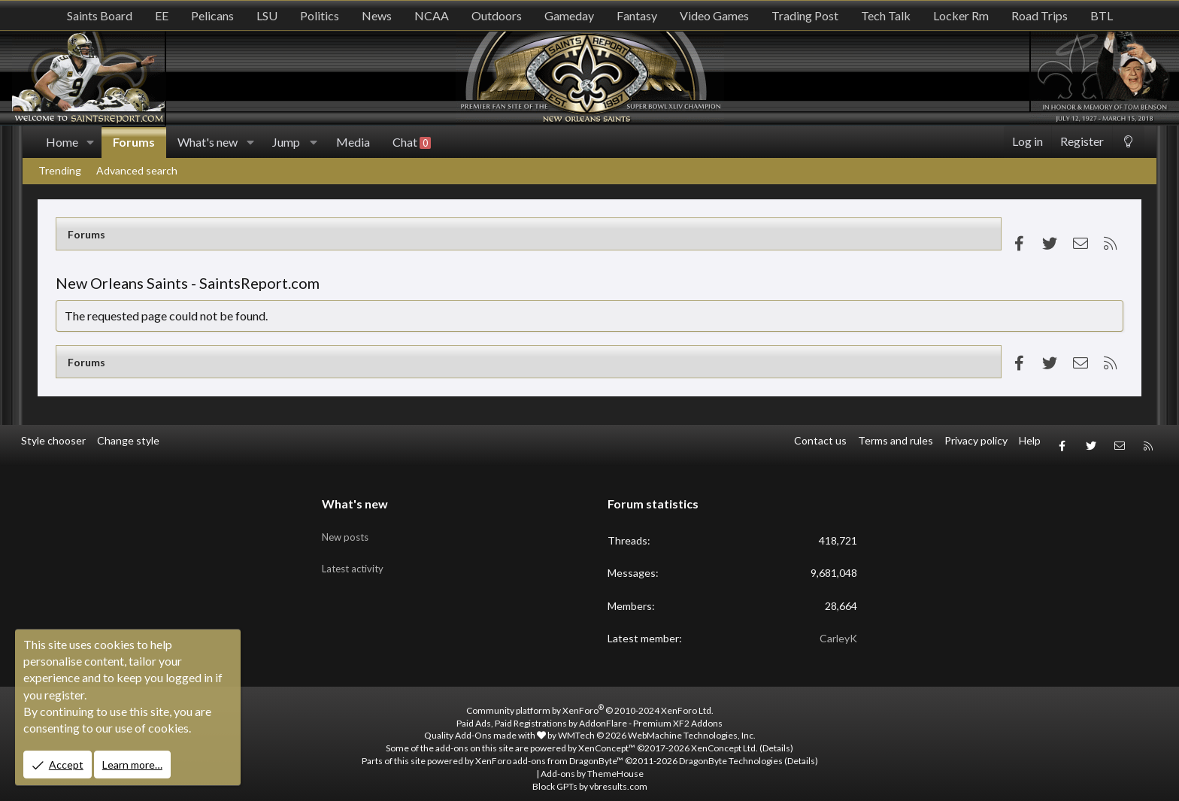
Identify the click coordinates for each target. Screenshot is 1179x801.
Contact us (820, 440)
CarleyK (838, 628)
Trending (59, 170)
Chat (411, 142)
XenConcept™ (606, 738)
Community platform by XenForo (590, 699)
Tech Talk (886, 15)
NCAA (431, 15)
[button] (91, 142)
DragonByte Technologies (731, 751)
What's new (207, 142)
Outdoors (496, 15)
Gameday (569, 15)
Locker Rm (961, 15)
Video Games (714, 15)
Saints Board (99, 15)
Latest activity (355, 549)
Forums (134, 142)
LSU (266, 15)
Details (776, 738)
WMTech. (657, 725)
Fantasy (637, 15)
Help (1030, 440)
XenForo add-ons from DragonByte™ (549, 751)
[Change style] (1128, 142)
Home (62, 142)
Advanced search (136, 170)
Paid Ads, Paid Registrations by (589, 712)
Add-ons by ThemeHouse (592, 763)
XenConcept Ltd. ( (726, 738)
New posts (347, 520)
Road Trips (1039, 15)
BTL (1101, 15)
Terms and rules (895, 440)
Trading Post (804, 15)
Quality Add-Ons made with (485, 725)
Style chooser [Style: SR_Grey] (53, 440)
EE (161, 15)
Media (353, 142)
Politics (319, 15)
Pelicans (212, 15)
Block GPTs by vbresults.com (589, 775)
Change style (128, 440)
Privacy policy (976, 440)
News (377, 15)
